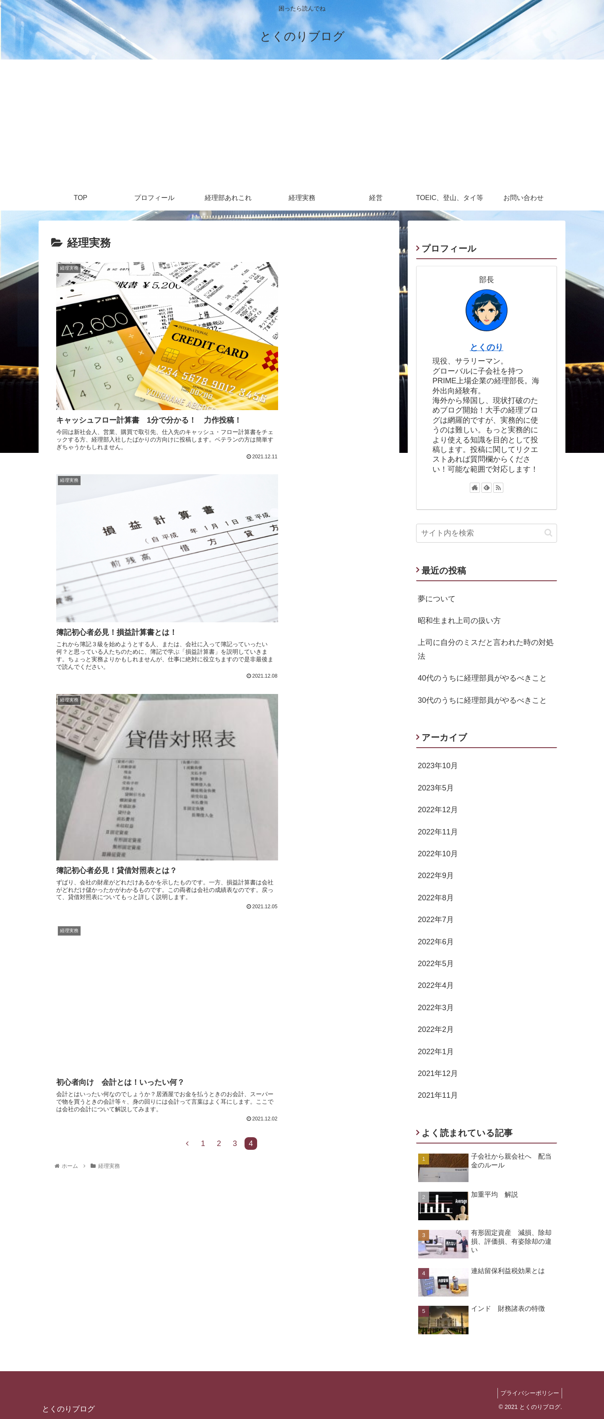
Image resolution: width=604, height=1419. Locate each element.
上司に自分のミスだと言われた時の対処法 (486, 649)
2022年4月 (436, 985)
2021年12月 (438, 1073)
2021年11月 (438, 1095)
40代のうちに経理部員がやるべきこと (482, 678)
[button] (548, 533)
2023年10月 (438, 765)
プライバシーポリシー (528, 1393)
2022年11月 (438, 832)
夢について (437, 599)
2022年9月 (436, 875)
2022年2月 (436, 1029)
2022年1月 (436, 1051)
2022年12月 (438, 810)
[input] (486, 533)
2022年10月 (438, 854)
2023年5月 (436, 788)
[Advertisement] (302, 122)
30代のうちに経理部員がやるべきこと (482, 700)
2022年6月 (436, 942)
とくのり (486, 347)
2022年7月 (436, 919)
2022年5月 (436, 963)
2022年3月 (436, 1007)
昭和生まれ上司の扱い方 (459, 620)
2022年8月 (436, 898)
